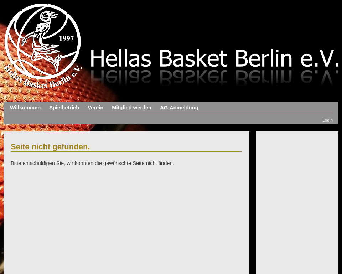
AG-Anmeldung (179, 107)
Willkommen (25, 107)
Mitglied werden (131, 107)
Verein (95, 107)
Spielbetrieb (64, 107)
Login (327, 120)
